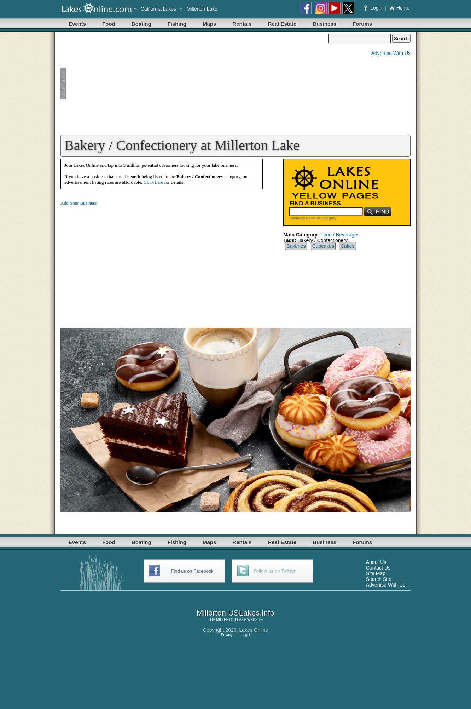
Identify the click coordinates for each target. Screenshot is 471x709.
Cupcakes (323, 246)
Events (77, 24)
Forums (362, 24)
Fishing (177, 24)
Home (399, 8)
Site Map (375, 573)
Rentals (241, 24)
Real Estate (282, 24)
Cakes (348, 246)
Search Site (378, 579)
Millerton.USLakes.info (235, 612)
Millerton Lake (202, 9)
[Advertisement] (194, 83)
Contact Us (378, 568)
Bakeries (296, 246)
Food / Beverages (340, 235)
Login (374, 8)
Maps (209, 24)
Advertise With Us (391, 53)
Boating (141, 24)
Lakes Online (253, 630)
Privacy (227, 635)
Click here (153, 182)
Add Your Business (78, 203)
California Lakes (158, 9)
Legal (246, 635)
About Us (376, 562)
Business (324, 24)
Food (108, 24)
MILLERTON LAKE (231, 620)
